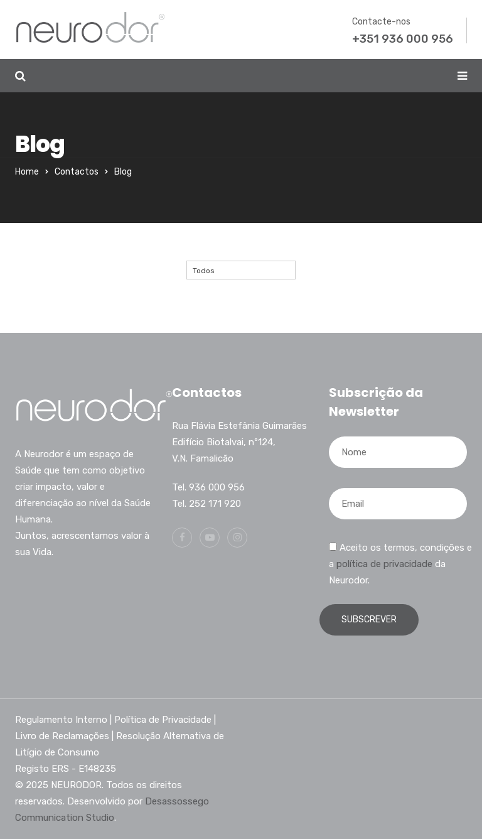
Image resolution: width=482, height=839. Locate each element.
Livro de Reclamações (62, 736)
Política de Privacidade (163, 719)
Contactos (77, 171)
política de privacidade (384, 564)
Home (27, 171)
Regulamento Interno (61, 719)
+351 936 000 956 (402, 39)
